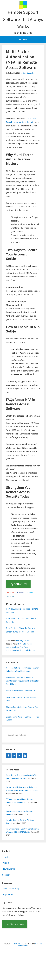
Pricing (5, 862)
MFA (19, 644)
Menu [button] (24, 39)
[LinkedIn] (14, 755)
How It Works (8, 868)
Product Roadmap (10, 888)
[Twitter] (19, 755)
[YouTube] (25, 755)
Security (19, 640)
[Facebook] (8, 755)
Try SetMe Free (14, 924)
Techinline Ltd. (17, 943)
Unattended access (27, 650)
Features (6, 856)
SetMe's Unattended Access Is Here (20, 690)
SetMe (26, 640)
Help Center (7, 894)
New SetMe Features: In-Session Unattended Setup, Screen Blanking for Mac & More (22, 680)
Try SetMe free (18, 584)
